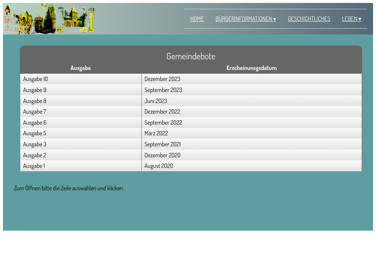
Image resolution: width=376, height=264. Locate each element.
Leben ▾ (351, 18)
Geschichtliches (309, 18)
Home (197, 18)
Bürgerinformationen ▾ (246, 18)
